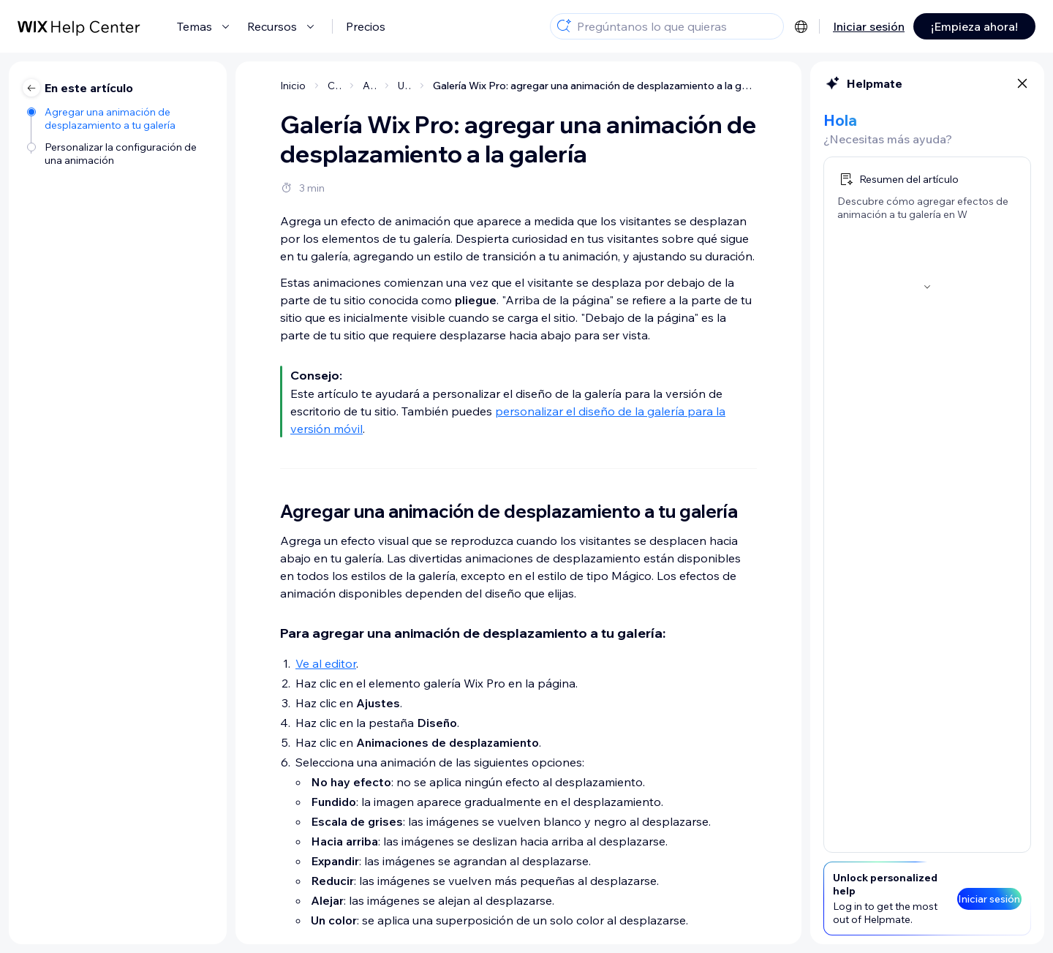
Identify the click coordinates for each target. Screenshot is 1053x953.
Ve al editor (325, 663)
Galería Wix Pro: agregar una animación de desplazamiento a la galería (595, 85)
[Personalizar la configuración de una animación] (119, 153)
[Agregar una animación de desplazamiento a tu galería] (119, 118)
